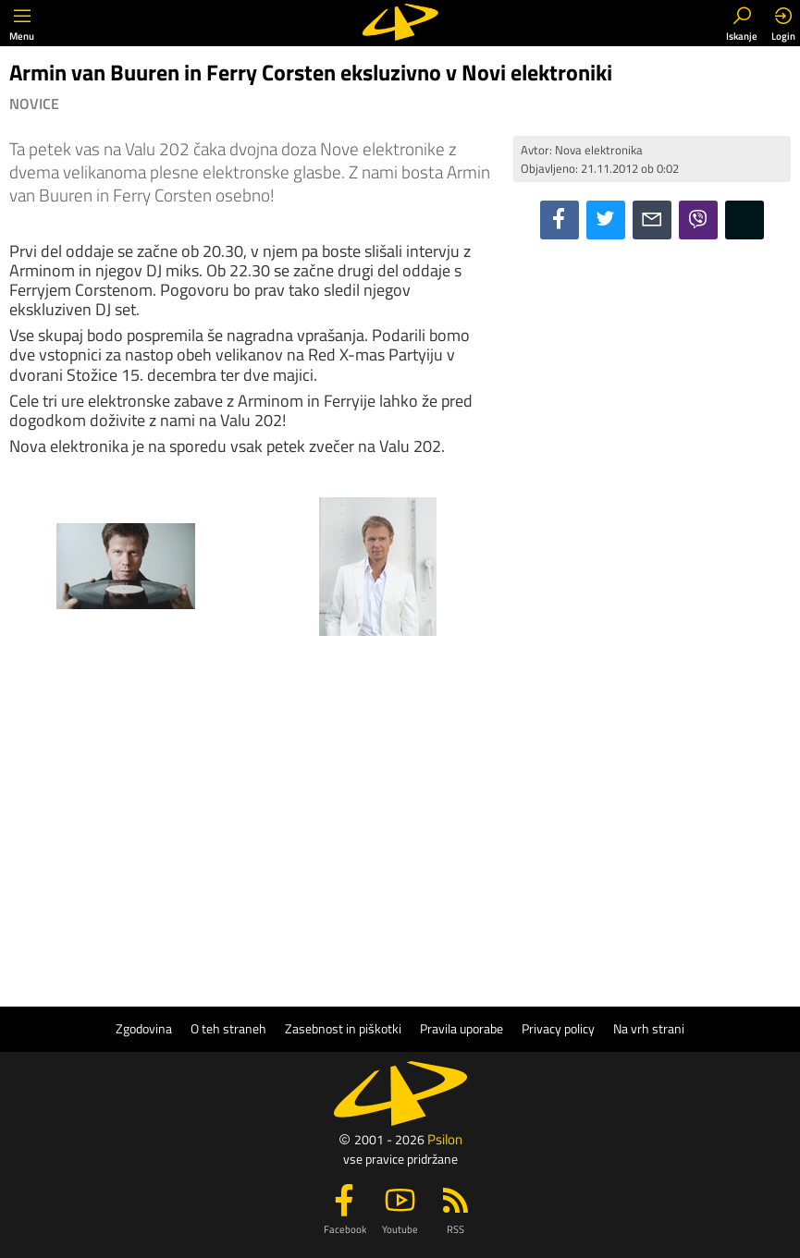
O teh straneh (228, 1029)
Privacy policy (558, 1029)
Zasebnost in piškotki (343, 1029)
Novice (34, 104)
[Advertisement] (652, 373)
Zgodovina (144, 1029)
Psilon (444, 1139)
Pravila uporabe (461, 1029)
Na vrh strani (648, 1029)
